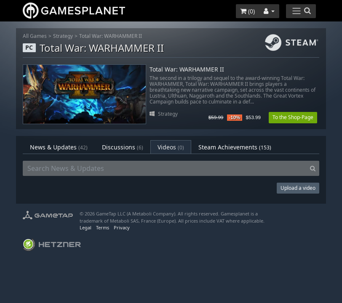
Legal (85, 227)
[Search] (312, 168)
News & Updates (59, 147)
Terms (102, 227)
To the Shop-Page (293, 117)
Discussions (122, 147)
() (247, 11)
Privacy (122, 227)
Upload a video (298, 187)
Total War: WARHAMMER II (110, 36)
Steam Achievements (234, 147)
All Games (35, 36)
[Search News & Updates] (165, 168)
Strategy (63, 36)
